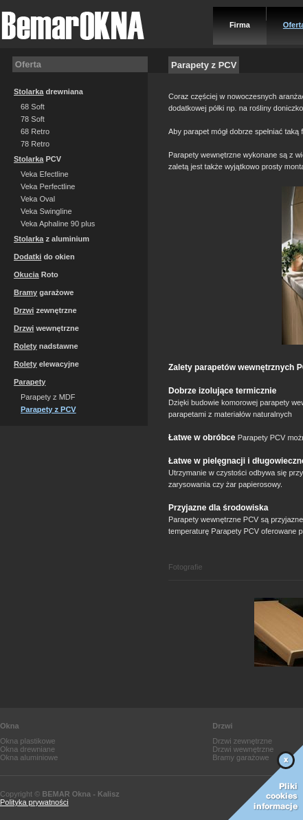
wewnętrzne (46, 328)
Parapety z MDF (48, 397)
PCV (37, 159)
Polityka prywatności (34, 802)
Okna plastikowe (28, 741)
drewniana (48, 91)
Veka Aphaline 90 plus (58, 223)
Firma (239, 25)
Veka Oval (38, 199)
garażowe (44, 292)
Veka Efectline (45, 174)
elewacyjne (46, 364)
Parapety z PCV (48, 409)
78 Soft (33, 119)
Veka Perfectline (48, 186)
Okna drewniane (27, 749)
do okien (44, 256)
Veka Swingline (46, 211)
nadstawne (46, 346)
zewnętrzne (45, 310)
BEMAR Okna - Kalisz (80, 794)
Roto (36, 274)
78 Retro (35, 144)
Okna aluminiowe (29, 757)
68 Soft (33, 106)
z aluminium (51, 239)
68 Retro (35, 131)
